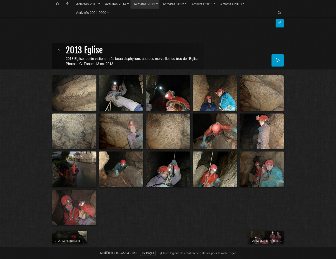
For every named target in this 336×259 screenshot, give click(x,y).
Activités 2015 (87, 4)
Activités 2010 (231, 4)
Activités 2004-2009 (91, 13)
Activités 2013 (144, 4)
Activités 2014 (115, 4)
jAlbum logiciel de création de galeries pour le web (193, 253)
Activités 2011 (202, 4)
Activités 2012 (173, 4)
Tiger (232, 253)
